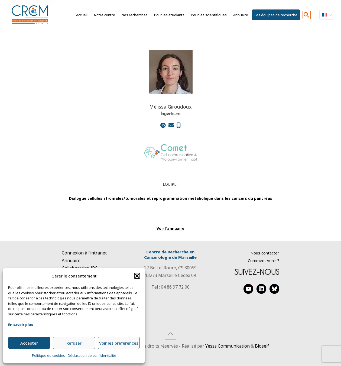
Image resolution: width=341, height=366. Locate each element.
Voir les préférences (118, 343)
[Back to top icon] (170, 333)
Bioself (262, 346)
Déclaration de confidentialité (92, 355)
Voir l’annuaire (170, 228)
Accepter (29, 343)
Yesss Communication (227, 346)
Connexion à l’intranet (84, 253)
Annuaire (71, 260)
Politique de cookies (48, 355)
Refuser (74, 343)
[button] (137, 276)
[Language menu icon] (326, 15)
